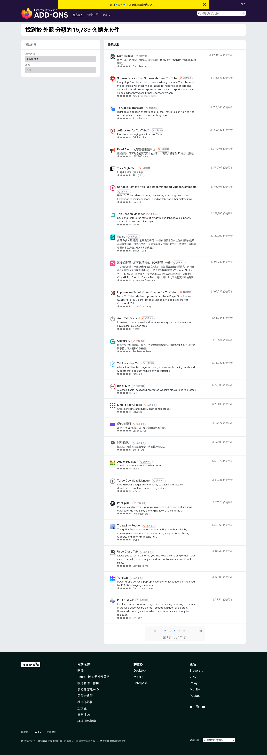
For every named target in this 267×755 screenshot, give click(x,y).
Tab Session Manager (131, 214)
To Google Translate (130, 107)
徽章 (27, 65)
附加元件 (83, 664)
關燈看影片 (124, 442)
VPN (193, 677)
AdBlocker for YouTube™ (133, 130)
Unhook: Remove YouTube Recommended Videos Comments (156, 186)
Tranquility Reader (129, 525)
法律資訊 (51, 732)
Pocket (195, 695)
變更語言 (194, 740)
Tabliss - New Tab (128, 363)
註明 (30, 741)
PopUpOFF (124, 503)
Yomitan (122, 577)
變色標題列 (124, 423)
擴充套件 (77, 14)
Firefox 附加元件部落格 (93, 677)
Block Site (123, 386)
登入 (243, 3)
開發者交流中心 (88, 689)
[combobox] (221, 13)
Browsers (196, 670)
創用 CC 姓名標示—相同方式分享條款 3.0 (77, 741)
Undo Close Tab (127, 551)
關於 (80, 670)
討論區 (82, 708)
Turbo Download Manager (134, 480)
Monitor (195, 689)
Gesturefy (123, 340)
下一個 (198, 631)
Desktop (140, 670)
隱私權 (24, 732)
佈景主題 (92, 14)
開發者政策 (85, 695)
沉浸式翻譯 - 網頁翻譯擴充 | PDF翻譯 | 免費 (144, 262)
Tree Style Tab (126, 168)
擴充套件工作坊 (88, 683)
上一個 (152, 631)
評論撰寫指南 (86, 721)
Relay (194, 683)
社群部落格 (85, 702)
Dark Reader (125, 55)
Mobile (138, 677)
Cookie (38, 732)
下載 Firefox (122, 4)
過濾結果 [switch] (30, 44)
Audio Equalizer (127, 461)
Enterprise (141, 683)
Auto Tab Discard (128, 318)
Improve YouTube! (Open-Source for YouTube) (147, 292)
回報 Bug (83, 714)
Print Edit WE (125, 600)
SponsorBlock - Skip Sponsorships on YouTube (147, 78)
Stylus (121, 236)
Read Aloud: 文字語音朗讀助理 (136, 149)
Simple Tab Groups (129, 404)
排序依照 (30, 54)
